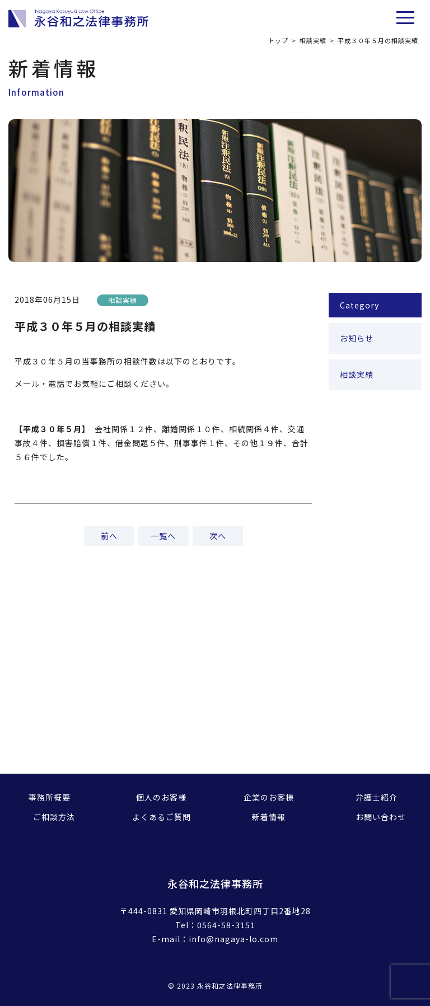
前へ (109, 535)
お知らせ (356, 338)
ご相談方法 (54, 816)
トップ (278, 40)
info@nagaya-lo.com (233, 938)
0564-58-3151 (226, 924)
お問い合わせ (381, 816)
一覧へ (163, 535)
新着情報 (269, 816)
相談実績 (313, 40)
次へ (217, 535)
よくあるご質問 (161, 816)
